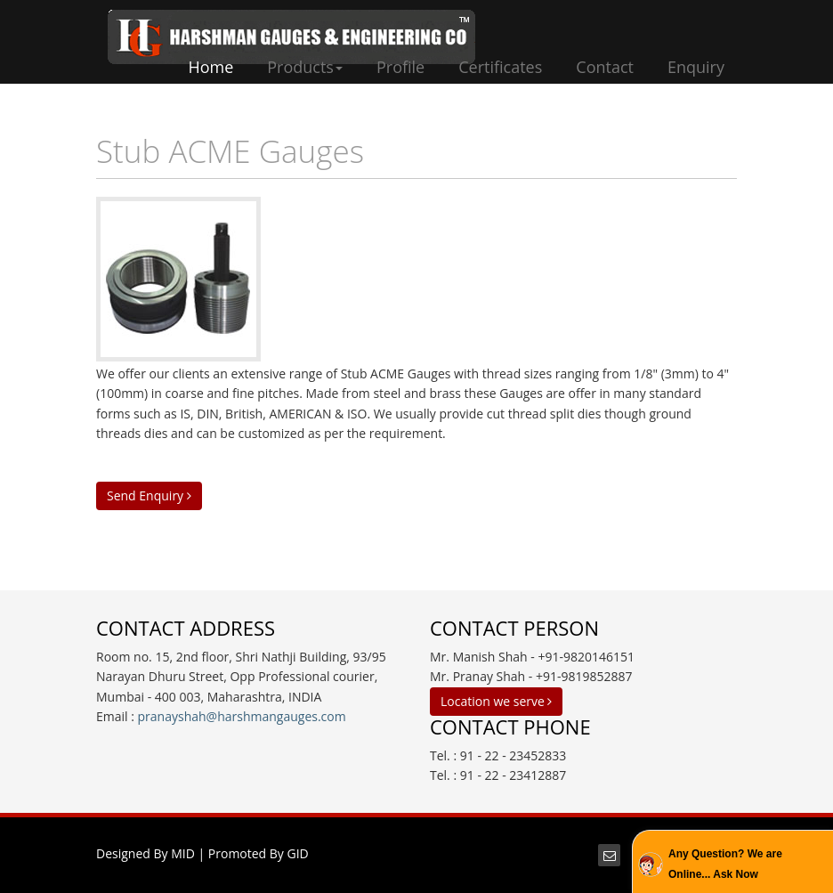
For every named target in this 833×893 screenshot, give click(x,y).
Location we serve (496, 701)
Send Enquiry (149, 495)
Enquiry (695, 66)
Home (210, 66)
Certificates (500, 66)
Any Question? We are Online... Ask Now (725, 864)
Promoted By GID (258, 853)
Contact (605, 66)
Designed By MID (145, 853)
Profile (400, 66)
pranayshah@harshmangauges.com (242, 716)
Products (305, 66)
